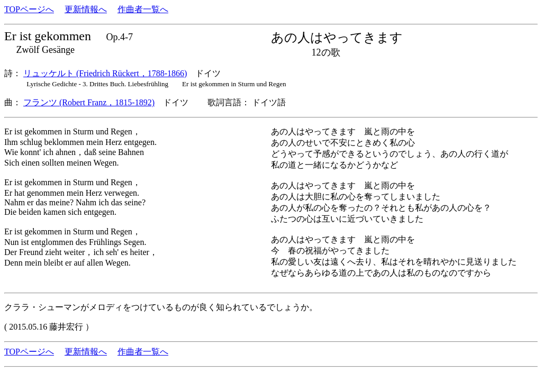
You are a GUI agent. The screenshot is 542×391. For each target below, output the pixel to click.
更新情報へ (86, 9)
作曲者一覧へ (143, 9)
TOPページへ (29, 9)
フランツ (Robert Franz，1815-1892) (89, 102)
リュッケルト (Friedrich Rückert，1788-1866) (105, 73)
